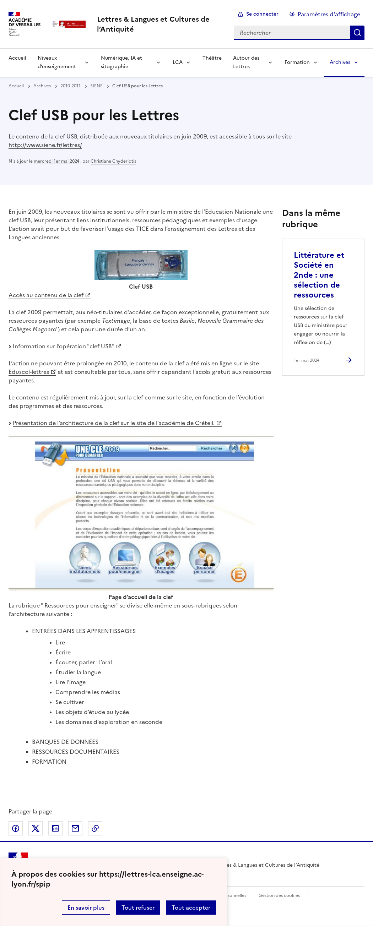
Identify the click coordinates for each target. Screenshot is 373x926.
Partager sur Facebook (16, 828)
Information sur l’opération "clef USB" (63, 346)
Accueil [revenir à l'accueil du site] (16, 86)
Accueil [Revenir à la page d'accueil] (17, 58)
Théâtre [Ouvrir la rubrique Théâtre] (212, 58)
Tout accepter (191, 907)
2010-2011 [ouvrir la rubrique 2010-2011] (70, 86)
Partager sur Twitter (35, 828)
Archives (340, 62)
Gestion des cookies (279, 895)
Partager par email (75, 828)
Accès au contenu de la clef (46, 295)
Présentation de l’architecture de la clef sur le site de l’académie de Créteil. (114, 423)
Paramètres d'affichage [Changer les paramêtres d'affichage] (329, 14)
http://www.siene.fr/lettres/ (45, 145)
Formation (297, 62)
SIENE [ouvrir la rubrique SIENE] (96, 86)
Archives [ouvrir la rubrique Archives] (42, 86)
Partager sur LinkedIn (55, 828)
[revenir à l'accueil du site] (160, 24)
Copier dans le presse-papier (95, 828)
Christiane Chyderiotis (113, 161)
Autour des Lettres (246, 62)
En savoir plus (85, 907)
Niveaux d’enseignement (57, 62)
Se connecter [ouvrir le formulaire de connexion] (262, 14)
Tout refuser (138, 907)
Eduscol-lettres (29, 371)
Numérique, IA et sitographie (121, 62)
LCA (178, 62)
